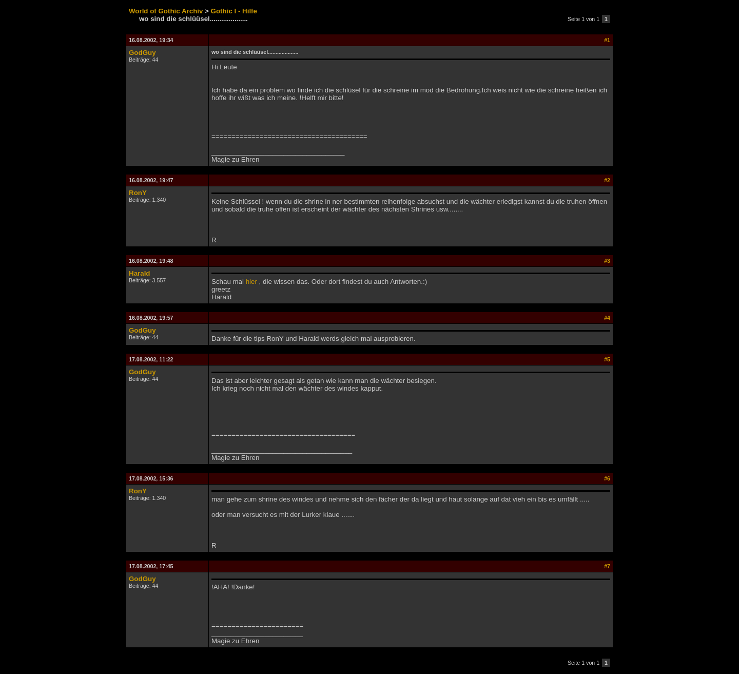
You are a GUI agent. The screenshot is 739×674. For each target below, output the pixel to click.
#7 (607, 566)
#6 (607, 478)
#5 (607, 359)
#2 (607, 180)
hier (251, 281)
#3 (607, 261)
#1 (607, 40)
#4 (607, 318)
